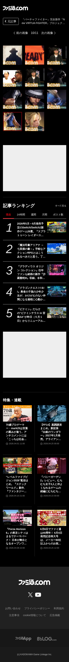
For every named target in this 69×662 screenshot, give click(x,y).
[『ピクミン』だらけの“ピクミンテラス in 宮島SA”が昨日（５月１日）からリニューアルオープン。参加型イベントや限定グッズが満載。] (56, 312)
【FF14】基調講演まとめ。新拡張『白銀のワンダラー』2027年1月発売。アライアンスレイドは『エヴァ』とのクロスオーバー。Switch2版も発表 (51, 432)
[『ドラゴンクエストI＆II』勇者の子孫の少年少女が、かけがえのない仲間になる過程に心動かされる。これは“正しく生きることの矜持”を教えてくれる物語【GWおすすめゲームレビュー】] (56, 291)
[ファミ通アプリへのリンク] (23, 638)
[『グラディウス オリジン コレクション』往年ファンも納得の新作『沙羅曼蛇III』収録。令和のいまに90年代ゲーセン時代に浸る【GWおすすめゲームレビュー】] (56, 270)
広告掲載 (55, 615)
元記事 (10, 22)
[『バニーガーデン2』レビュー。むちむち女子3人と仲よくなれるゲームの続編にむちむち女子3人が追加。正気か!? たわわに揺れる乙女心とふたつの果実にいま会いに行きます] (51, 466)
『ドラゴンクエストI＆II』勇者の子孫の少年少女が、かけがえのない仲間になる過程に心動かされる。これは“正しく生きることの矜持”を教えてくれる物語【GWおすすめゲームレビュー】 (31, 293)
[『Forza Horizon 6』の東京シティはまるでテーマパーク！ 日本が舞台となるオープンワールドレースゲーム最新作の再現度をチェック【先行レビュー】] (17, 518)
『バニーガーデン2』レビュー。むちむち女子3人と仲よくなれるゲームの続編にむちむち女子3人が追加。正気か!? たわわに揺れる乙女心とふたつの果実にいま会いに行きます (51, 484)
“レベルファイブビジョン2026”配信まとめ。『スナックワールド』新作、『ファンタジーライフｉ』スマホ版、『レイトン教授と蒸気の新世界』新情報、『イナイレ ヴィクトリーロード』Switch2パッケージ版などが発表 (17, 484)
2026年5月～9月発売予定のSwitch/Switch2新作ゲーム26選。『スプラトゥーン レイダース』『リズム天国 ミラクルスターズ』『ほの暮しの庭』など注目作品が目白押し (31, 229)
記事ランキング (19, 205)
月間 (44, 214)
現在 (8, 214)
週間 (33, 214)
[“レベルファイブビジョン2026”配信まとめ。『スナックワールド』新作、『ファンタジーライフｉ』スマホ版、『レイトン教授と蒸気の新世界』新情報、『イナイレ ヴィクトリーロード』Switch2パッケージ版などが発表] (17, 466)
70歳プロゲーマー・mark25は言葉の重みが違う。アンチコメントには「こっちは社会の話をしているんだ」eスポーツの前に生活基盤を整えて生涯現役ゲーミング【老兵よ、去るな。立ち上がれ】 (17, 432)
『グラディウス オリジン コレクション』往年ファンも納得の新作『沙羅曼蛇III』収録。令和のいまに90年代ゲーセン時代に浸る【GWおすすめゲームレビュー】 (31, 272)
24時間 (21, 214)
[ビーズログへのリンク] (46, 638)
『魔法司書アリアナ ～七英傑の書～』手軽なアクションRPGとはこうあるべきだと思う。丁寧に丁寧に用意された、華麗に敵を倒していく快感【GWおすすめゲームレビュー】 (31, 251)
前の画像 (22, 32)
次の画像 (47, 32)
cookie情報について (34, 615)
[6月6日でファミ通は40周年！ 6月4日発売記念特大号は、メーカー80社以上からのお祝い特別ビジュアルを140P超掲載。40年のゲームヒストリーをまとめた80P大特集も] (51, 518)
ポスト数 (58, 214)
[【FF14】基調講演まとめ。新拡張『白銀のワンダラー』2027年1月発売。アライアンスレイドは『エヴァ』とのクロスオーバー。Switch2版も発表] (51, 413)
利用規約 (59, 608)
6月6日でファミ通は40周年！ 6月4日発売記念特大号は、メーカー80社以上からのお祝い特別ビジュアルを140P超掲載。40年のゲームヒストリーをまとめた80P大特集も (51, 536)
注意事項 (14, 615)
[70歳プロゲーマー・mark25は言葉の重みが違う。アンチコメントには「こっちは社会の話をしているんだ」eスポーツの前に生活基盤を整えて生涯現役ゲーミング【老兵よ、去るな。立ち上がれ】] (17, 413)
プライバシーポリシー (37, 608)
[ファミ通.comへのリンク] (15, 8)
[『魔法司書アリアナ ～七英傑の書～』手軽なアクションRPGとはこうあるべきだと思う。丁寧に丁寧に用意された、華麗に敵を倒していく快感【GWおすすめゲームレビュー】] (56, 248)
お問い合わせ (13, 608)
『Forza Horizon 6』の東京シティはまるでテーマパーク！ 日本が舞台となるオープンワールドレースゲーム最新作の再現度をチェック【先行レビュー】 (17, 536)
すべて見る (60, 205)
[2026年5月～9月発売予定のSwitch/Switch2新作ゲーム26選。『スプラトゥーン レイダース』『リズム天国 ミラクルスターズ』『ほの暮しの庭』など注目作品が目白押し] (56, 227)
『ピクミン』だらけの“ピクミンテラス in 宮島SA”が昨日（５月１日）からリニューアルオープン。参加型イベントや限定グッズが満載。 (31, 315)
